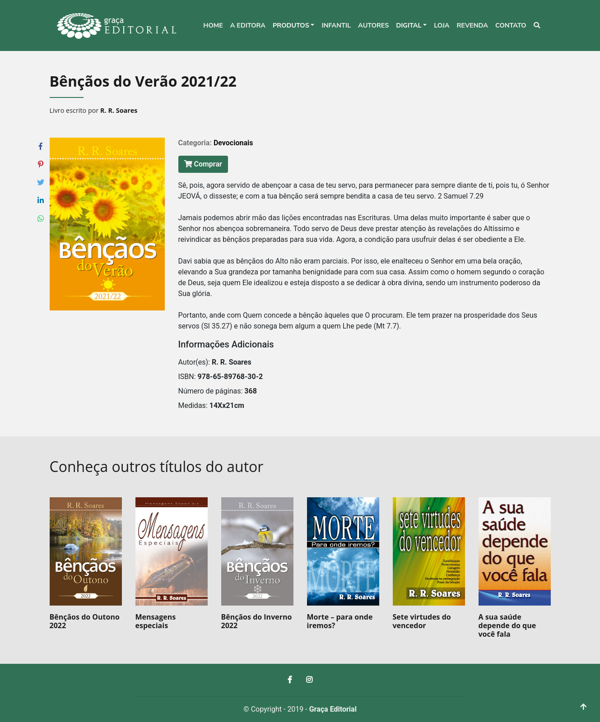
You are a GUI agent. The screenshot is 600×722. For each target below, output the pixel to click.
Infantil (336, 25)
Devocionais (233, 143)
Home (213, 25)
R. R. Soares (118, 110)
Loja (441, 25)
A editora (247, 25)
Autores (373, 25)
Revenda (472, 25)
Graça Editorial (333, 709)
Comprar (203, 164)
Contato (510, 25)
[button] (293, 25)
